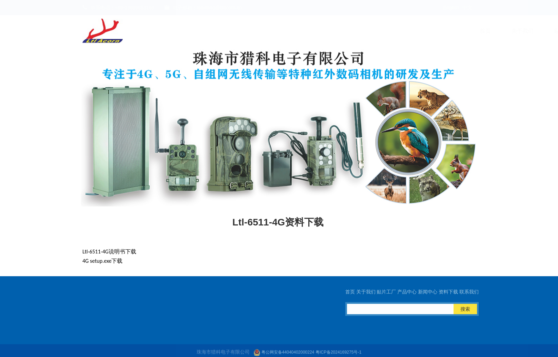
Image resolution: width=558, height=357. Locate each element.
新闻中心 (341, 31)
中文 (467, 7)
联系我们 (427, 31)
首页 (175, 31)
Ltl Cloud (469, 31)
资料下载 (384, 31)
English (451, 7)
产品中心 (299, 31)
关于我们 (213, 31)
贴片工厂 (256, 31)
